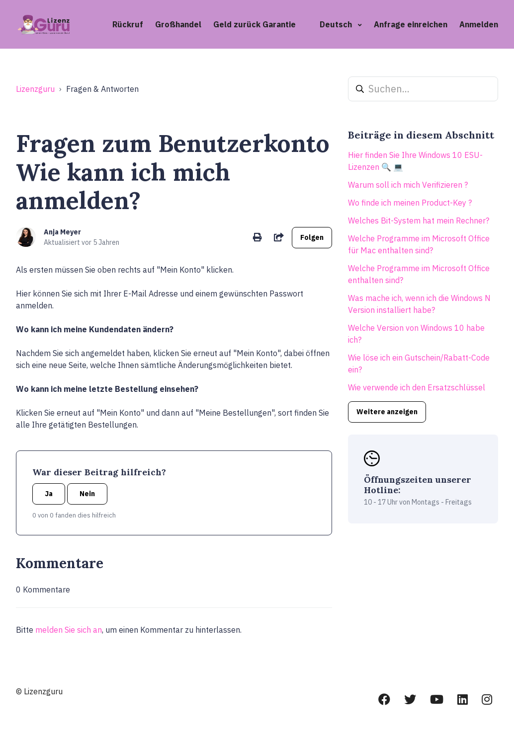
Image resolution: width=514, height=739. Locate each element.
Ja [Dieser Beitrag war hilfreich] (49, 493)
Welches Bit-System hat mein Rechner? (418, 220)
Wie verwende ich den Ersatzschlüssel (416, 387)
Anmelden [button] (478, 24)
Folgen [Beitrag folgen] (312, 237)
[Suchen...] (423, 88)
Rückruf (127, 24)
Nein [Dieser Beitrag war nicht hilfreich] (87, 493)
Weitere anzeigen (387, 411)
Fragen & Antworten (102, 89)
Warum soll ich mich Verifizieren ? (408, 185)
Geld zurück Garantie (254, 24)
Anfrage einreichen (410, 24)
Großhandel (178, 24)
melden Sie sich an (68, 630)
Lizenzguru (35, 89)
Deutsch (337, 24)
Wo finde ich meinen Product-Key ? (410, 203)
